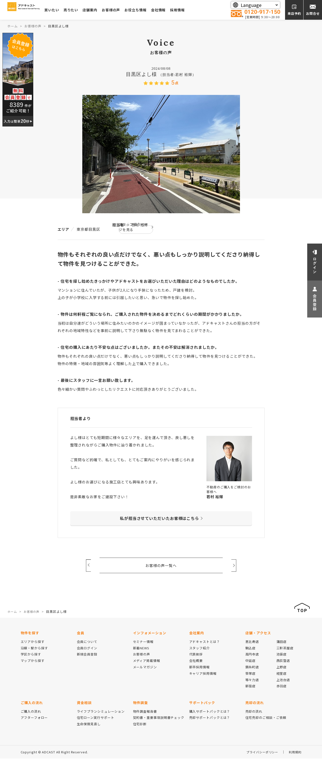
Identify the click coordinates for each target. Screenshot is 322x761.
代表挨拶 (196, 656)
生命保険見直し (89, 726)
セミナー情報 (143, 643)
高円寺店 (252, 656)
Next (233, 565)
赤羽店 (281, 688)
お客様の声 (135, 9)
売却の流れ (254, 713)
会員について (87, 643)
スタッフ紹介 (199, 650)
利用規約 (295, 754)
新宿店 (250, 688)
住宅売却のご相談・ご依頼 (266, 720)
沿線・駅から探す (34, 650)
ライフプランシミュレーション (101, 713)
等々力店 (252, 682)
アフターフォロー (34, 720)
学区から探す (31, 656)
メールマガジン (145, 669)
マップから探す (33, 663)
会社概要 (196, 663)
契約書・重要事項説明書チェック (159, 720)
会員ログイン (87, 650)
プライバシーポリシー (260, 754)
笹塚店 (250, 675)
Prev (88, 565)
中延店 (250, 663)
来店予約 (294, 13)
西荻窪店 (283, 663)
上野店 (281, 669)
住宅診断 (140, 726)
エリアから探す (33, 643)
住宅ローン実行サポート (95, 720)
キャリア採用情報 (203, 675)
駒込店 (250, 650)
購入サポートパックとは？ (209, 713)
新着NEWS (141, 650)
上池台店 (283, 682)
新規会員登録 (87, 656)
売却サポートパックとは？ (209, 720)
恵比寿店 (252, 643)
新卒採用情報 (199, 669)
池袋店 (281, 656)
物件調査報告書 (145, 713)
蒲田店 (281, 643)
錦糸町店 (252, 669)
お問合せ (313, 13)
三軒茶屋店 (285, 650)
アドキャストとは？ (204, 643)
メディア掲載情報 (146, 663)
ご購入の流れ (31, 713)
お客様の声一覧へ (161, 565)
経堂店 (281, 675)
